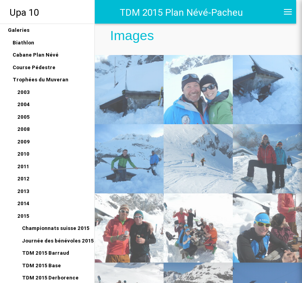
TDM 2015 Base (41, 265)
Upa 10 (24, 12)
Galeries (18, 30)
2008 (23, 129)
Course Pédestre (34, 67)
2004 (23, 104)
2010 (23, 154)
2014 (23, 203)
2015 (23, 216)
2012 (23, 178)
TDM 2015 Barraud (45, 253)
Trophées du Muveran (40, 79)
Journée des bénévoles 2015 (58, 240)
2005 (23, 117)
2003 (23, 92)
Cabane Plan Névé (36, 54)
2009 (23, 141)
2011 (23, 166)
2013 (23, 191)
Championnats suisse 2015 (55, 228)
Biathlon (23, 42)
